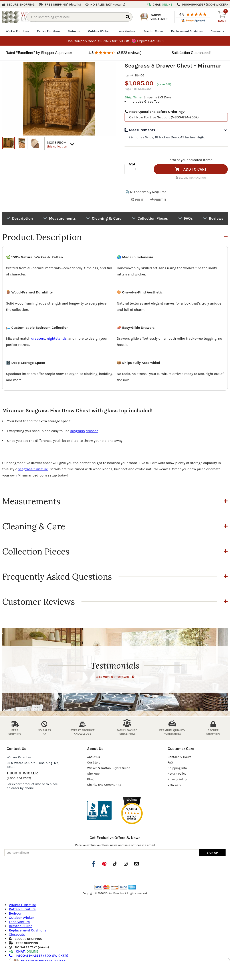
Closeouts (217, 30)
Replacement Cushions (187, 30)
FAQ (170, 762)
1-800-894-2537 (184, 116)
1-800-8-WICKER (22, 772)
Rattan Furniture (48, 30)
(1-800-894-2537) (19, 777)
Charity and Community (104, 784)
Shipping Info (177, 767)
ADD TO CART (191, 168)
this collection (57, 146)
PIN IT (134, 199)
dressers (38, 337)
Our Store (94, 762)
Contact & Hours (180, 756)
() (75, 4)
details (43, 946)
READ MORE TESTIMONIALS (114, 676)
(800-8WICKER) (38, 955)
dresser (92, 430)
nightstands (57, 337)
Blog (90, 778)
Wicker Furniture (17, 30)
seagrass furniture (33, 468)
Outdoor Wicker (98, 30)
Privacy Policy (177, 778)
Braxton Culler (153, 30)
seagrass (77, 430)
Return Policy (177, 773)
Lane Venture (126, 30)
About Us (93, 756)
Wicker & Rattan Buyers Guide (108, 767)
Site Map (93, 773)
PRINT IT (158, 199)
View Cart (174, 784)
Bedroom (74, 30)
